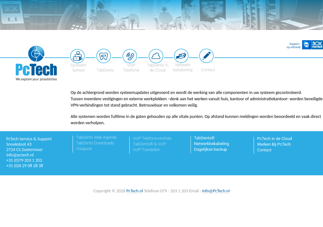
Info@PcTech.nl (216, 191)
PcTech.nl (134, 191)
